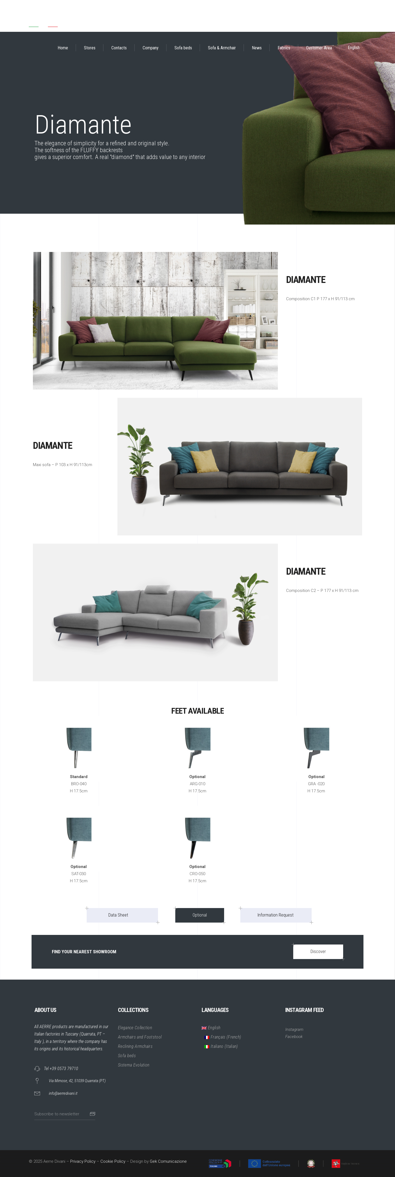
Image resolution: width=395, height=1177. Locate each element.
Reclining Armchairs (135, 1046)
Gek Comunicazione (168, 1161)
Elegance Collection (135, 1027)
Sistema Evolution (133, 1065)
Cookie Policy (112, 1161)
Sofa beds (127, 1055)
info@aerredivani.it (63, 1093)
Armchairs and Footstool (140, 1037)
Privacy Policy (82, 1161)
